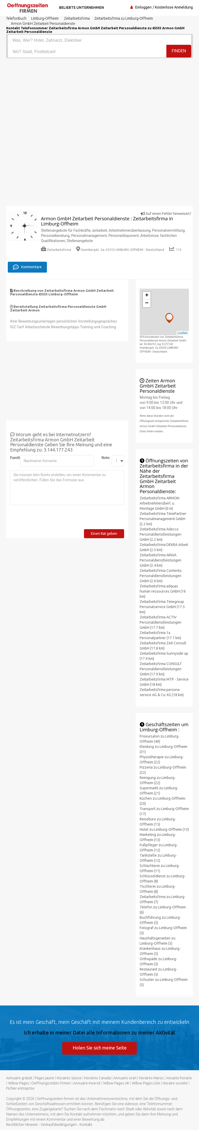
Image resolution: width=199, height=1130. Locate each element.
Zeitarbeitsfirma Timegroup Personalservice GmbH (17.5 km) (162, 606)
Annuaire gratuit (19, 1078)
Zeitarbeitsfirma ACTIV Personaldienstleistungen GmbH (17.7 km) (160, 622)
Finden (179, 51)
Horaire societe (175, 1083)
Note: (104, 457)
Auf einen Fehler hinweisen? (166, 214)
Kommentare (27, 267)
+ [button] (146, 295)
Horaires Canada (97, 1078)
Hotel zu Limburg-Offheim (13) (164, 829)
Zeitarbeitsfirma (56, 249)
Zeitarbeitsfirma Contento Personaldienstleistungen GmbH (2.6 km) (161, 575)
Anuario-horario (179, 1078)
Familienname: (13, 457)
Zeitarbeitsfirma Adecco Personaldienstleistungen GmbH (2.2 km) (160, 534)
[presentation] (49, 519)
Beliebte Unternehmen (81, 7)
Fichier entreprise (20, 1088)
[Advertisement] (99, 97)
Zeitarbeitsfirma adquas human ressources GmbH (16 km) (163, 591)
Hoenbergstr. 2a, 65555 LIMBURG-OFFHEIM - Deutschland (120, 249)
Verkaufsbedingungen (59, 1124)
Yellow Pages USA (146, 1083)
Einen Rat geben (104, 533)
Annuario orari (124, 1078)
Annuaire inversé (87, 1083)
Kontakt (86, 1124)
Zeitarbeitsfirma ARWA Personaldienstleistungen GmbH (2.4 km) (160, 560)
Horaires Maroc (151, 1078)
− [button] (146, 303)
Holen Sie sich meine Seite (100, 1047)
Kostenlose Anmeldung (174, 7)
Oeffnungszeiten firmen (51, 1083)
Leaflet (183, 332)
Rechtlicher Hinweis (22, 1124)
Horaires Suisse (69, 1078)
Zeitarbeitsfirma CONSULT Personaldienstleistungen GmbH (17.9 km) (161, 668)
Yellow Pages (18, 1083)
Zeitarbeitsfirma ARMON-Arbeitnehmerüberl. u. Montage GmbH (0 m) (160, 503)
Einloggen (143, 7)
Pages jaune (44, 1078)
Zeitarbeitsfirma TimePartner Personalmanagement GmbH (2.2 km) (163, 518)
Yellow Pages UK (116, 1083)
